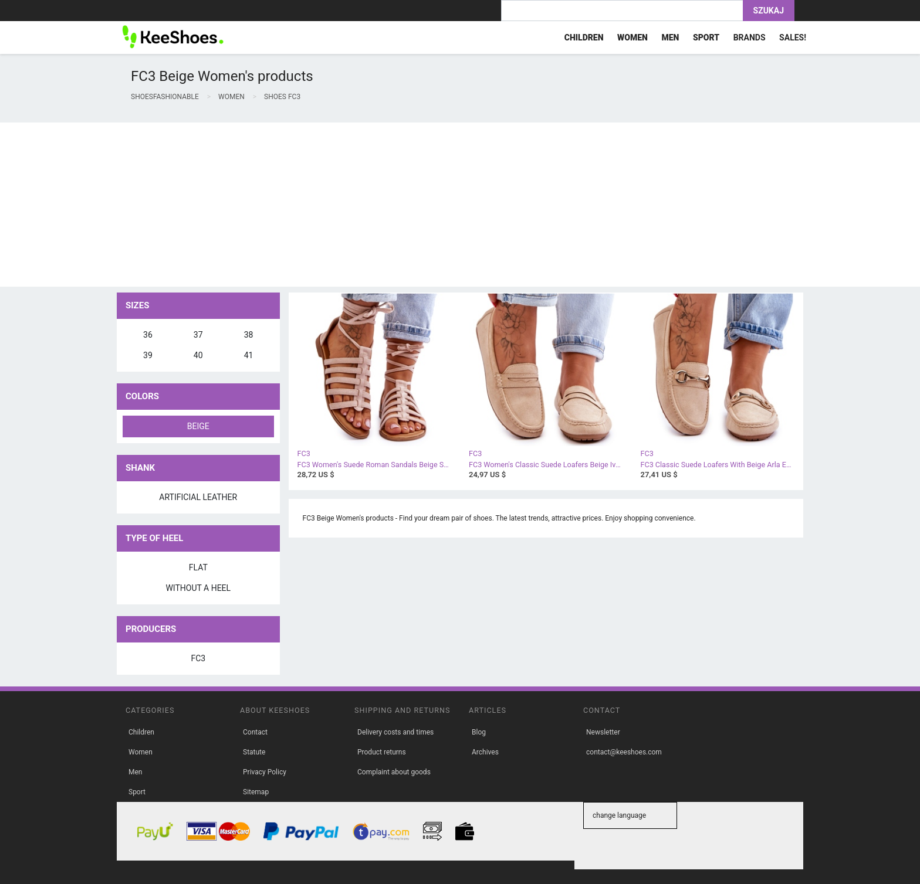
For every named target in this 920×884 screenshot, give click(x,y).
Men (135, 772)
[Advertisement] (352, 205)
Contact (255, 732)
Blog (479, 732)
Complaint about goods (394, 772)
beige (198, 426)
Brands (749, 37)
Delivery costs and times (395, 732)
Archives (485, 752)
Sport (137, 792)
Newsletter (603, 732)
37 (198, 334)
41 (248, 355)
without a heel (198, 588)
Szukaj (768, 10)
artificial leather (198, 497)
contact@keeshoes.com (624, 752)
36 (148, 334)
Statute (254, 752)
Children (141, 732)
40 (198, 355)
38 (248, 334)
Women (140, 752)
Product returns (381, 752)
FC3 (198, 658)
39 (148, 355)
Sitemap (256, 792)
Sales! (792, 37)
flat (198, 567)
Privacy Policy (264, 772)
